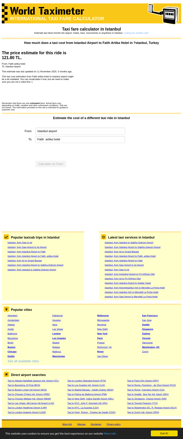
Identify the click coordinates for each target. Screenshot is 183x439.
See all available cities (23, 361)
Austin (11, 329)
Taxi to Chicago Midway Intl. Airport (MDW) (29, 398)
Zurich (145, 351)
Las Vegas (57, 329)
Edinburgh (57, 315)
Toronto (146, 338)
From (28, 131)
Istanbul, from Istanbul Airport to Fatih (27, 251)
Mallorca (56, 351)
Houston (56, 320)
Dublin (11, 356)
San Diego (102, 356)
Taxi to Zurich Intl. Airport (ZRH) (143, 412)
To (30, 139)
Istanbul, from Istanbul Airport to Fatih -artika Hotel (33, 256)
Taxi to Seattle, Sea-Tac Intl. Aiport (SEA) (148, 394)
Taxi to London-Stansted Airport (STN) (86, 380)
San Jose (147, 320)
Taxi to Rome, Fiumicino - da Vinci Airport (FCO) (151, 385)
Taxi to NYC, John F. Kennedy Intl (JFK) (87, 403)
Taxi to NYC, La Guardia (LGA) (83, 407)
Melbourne (103, 315)
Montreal (101, 324)
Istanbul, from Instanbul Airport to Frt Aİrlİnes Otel (130, 274)
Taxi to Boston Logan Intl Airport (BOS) (27, 389)
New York (102, 333)
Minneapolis (103, 320)
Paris (100, 338)
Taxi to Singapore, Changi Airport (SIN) (147, 398)
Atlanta (11, 324)
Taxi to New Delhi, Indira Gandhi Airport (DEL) (90, 398)
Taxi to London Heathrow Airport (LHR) (27, 407)
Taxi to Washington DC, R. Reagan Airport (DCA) (152, 407)
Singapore (147, 329)
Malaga (56, 347)
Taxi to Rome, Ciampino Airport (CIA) (146, 389)
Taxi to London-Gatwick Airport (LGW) (27, 412)
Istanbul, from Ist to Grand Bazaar (25, 260)
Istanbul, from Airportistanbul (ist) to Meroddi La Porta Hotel (135, 287)
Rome (100, 351)
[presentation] (29, 92)
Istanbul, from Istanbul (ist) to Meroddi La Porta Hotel (131, 292)
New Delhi (102, 329)
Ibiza (54, 324)
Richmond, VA (104, 347)
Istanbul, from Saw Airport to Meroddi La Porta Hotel (131, 296)
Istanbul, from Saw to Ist (20, 242)
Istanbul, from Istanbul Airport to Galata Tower (128, 283)
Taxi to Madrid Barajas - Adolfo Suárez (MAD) (90, 389)
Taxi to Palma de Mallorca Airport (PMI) (87, 394)
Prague (101, 342)
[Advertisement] (91, 198)
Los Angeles (59, 338)
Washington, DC (151, 347)
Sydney (146, 333)
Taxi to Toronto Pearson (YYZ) (142, 403)
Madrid (55, 342)
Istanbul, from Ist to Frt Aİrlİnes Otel (123, 278)
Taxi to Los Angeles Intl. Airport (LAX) (86, 385)
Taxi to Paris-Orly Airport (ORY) (143, 380)
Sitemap (81, 424)
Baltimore (12, 333)
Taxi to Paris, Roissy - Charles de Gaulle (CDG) (91, 412)
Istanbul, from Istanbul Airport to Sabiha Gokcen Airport (35, 265)
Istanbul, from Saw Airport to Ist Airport (27, 247)
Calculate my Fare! (50, 164)
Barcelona (13, 338)
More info (110, 434)
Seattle (146, 324)
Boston (11, 347)
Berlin (10, 342)
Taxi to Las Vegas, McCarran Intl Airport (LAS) (31, 403)
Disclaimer (96, 424)
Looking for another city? (136, 33)
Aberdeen (13, 315)
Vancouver (147, 342)
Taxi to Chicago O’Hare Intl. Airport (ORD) (29, 394)
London (56, 333)
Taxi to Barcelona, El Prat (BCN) (24, 385)
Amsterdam (13, 320)
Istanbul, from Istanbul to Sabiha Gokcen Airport (32, 269)
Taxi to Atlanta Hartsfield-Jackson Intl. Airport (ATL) (33, 380)
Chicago (12, 351)
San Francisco (150, 315)
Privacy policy (114, 424)
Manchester (58, 356)
